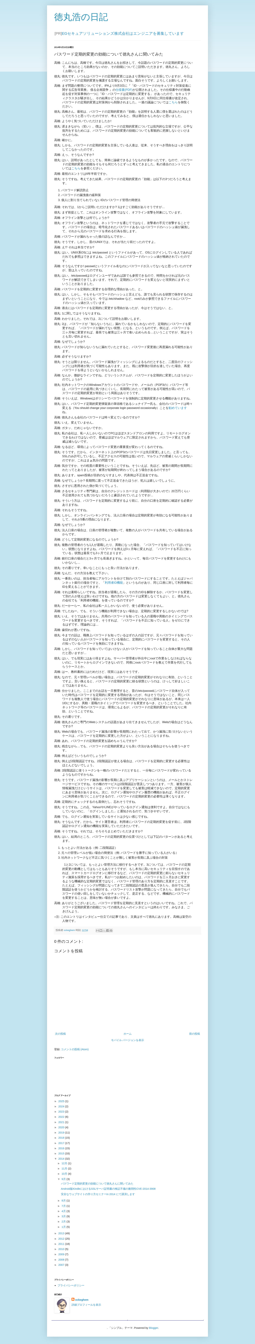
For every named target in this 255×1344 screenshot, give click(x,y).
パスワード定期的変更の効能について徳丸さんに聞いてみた (97, 1183)
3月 (64, 1216)
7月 (64, 1205)
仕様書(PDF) (124, 89)
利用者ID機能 (114, 582)
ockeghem (81, 1299)
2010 (61, 1249)
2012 (61, 1238)
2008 (61, 1259)
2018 (61, 1137)
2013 (61, 1233)
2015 (61, 1153)
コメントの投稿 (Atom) (75, 1049)
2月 (64, 1221)
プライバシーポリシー (71, 1285)
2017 (61, 1143)
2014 (61, 1158)
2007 (61, 1264)
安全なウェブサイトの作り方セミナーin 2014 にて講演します (98, 1194)
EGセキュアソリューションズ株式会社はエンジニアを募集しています (123, 33)
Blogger (153, 1327)
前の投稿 (194, 1033)
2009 (61, 1254)
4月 (64, 1211)
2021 (61, 1122)
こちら (173, 102)
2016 (61, 1148)
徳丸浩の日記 (81, 17)
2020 (61, 1127)
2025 (61, 1101)
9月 (64, 1179)
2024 (61, 1106)
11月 (65, 1168)
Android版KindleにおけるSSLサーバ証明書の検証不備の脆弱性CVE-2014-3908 (108, 1188)
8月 (64, 1200)
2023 (61, 1111)
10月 (65, 1173)
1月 (64, 1226)
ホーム (128, 1033)
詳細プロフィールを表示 (86, 1304)
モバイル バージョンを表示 (127, 1040)
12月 (65, 1163)
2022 (61, 1116)
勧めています (178, 407)
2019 (61, 1132)
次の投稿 (60, 1033)
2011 (61, 1243)
